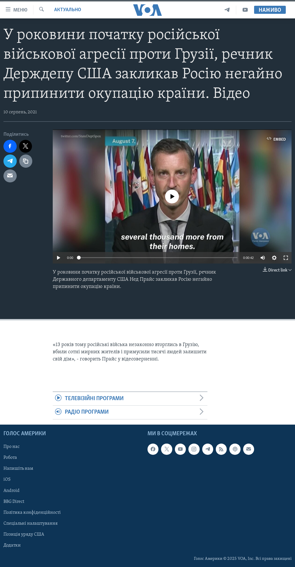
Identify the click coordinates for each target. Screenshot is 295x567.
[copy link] (26, 161)
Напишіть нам (18, 468)
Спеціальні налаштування (30, 523)
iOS (7, 479)
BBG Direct (13, 501)
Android (11, 490)
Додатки (12, 545)
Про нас (11, 446)
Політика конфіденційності (32, 512)
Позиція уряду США (23, 534)
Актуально (67, 10)
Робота (10, 457)
